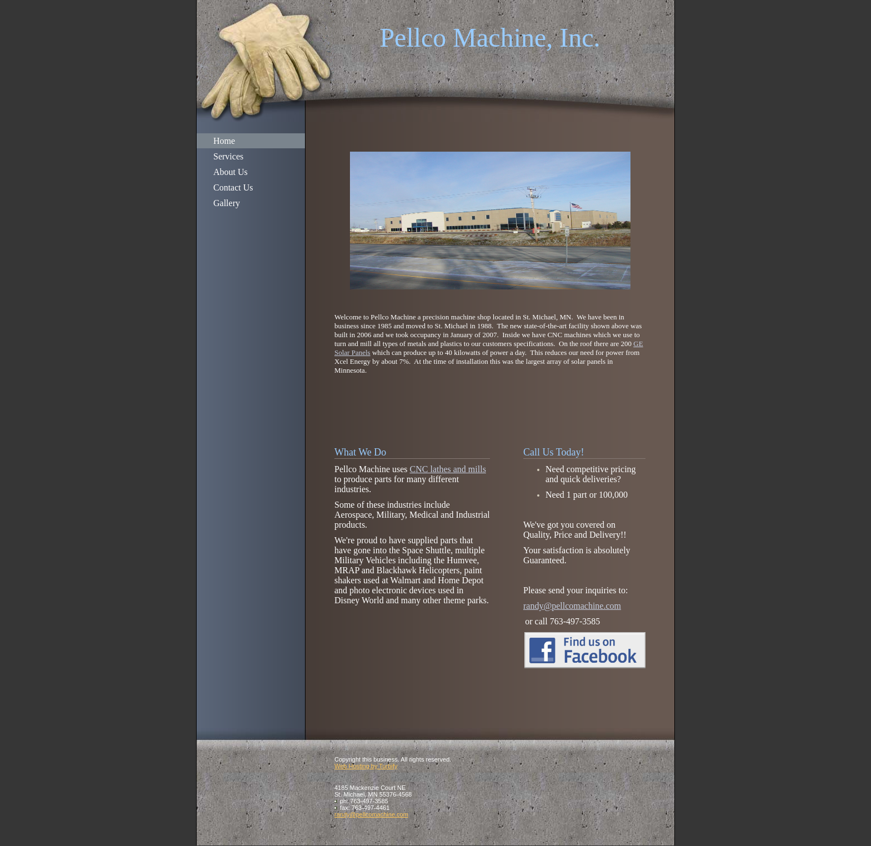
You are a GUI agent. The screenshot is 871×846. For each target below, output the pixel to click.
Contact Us (233, 187)
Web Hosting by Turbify (366, 766)
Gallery (226, 203)
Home (224, 141)
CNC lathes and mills (448, 469)
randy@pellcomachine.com (572, 605)
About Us (230, 172)
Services (228, 156)
